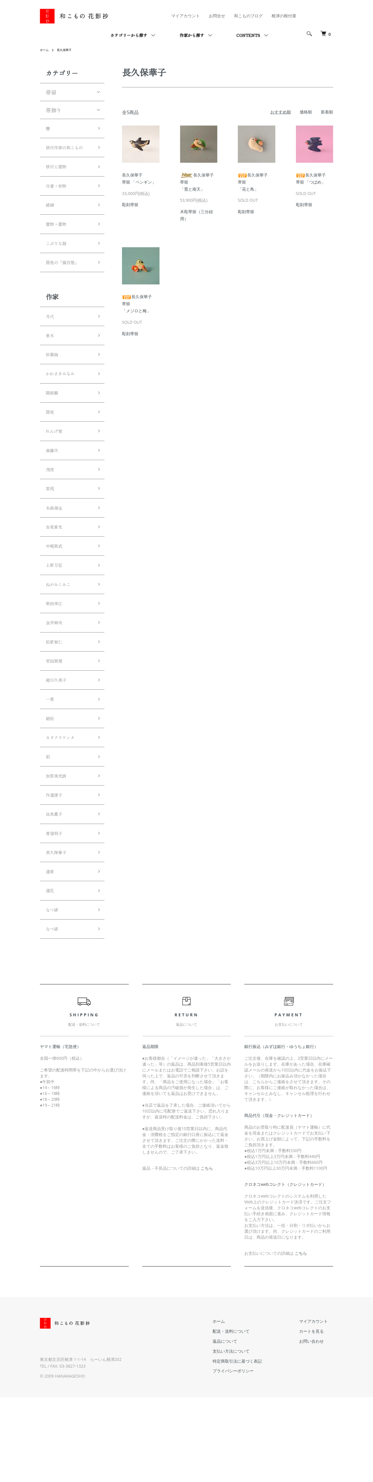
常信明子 (56, 908)
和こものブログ (248, 15)
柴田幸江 (56, 655)
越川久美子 (59, 740)
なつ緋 (54, 992)
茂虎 (51, 509)
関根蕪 (54, 425)
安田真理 (56, 719)
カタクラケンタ (64, 803)
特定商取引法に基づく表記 (253, 1445)
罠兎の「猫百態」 (67, 285)
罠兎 (51, 446)
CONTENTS (248, 35)
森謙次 (54, 488)
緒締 (51, 222)
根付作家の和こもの (67, 154)
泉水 (51, 362)
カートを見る (316, 1416)
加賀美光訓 (59, 845)
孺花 (51, 970)
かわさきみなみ (64, 404)
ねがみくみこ (61, 635)
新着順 (327, 112)
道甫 (51, 950)
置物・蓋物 (59, 243)
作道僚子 (56, 865)
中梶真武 (56, 593)
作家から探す (191, 35)
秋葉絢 (54, 383)
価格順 (306, 112)
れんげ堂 (56, 467)
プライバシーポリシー (249, 1455)
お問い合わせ (316, 1426)
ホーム (45, 49)
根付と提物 (59, 180)
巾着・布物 (59, 201)
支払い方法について (247, 1436)
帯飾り (54, 110)
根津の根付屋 (284, 15)
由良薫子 (56, 887)
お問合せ (217, 15)
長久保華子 (67, 49)
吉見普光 (56, 572)
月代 (51, 341)
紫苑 (51, 530)
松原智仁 (56, 698)
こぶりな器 (59, 264)
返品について (241, 1426)
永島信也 (56, 551)
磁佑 (51, 782)
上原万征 (56, 614)
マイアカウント (185, 15)
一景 (51, 760)
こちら (207, 1253)
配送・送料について (247, 1416)
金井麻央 (56, 677)
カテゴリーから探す (128, 35)
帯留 (51, 92)
